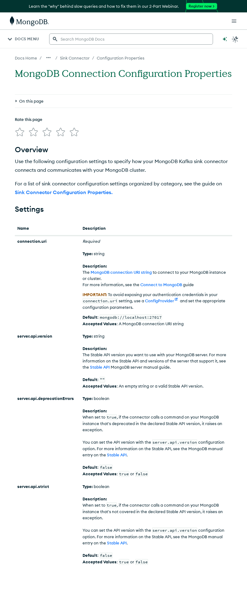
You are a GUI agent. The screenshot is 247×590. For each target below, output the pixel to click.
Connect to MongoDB (161, 282)
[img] (18, 102)
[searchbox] (131, 39)
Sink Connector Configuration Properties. (64, 190)
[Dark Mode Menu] (235, 39)
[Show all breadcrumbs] (48, 57)
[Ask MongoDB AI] (224, 39)
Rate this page (28, 90)
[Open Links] (234, 21)
